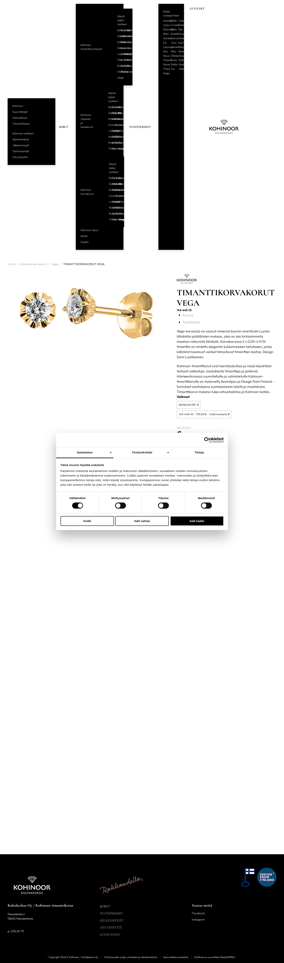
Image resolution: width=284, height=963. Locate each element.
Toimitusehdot (20, 151)
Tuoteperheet (140, 127)
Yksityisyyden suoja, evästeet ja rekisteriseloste (130, 957)
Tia (112, 219)
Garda (127, 42)
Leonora (117, 54)
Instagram (198, 919)
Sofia (112, 213)
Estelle (117, 42)
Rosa (117, 65)
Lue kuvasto (110, 934)
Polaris (118, 136)
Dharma (112, 184)
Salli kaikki (197, 521)
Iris (108, 125)
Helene (117, 48)
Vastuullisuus (19, 117)
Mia (117, 60)
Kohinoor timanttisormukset (91, 47)
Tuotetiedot (191, 322)
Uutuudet (197, 9)
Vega (117, 77)
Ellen (127, 36)
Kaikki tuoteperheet (171, 13)
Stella (117, 71)
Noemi (108, 136)
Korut (63, 127)
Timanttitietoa (20, 123)
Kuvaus (187, 315)
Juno (112, 195)
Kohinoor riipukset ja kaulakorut (87, 121)
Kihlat (84, 236)
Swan (127, 65)
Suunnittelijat (20, 112)
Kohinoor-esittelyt (23, 133)
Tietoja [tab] (199, 452)
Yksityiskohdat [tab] (142, 452)
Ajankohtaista (20, 139)
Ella (180, 29)
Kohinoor (17, 106)
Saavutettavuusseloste (175, 957)
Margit (112, 201)
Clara (127, 30)
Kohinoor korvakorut (87, 192)
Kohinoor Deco (89, 230)
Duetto (85, 242)
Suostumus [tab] (85, 452)
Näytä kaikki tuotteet (122, 20)
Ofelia (112, 207)
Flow (181, 34)
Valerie (127, 71)
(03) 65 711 (17, 931)
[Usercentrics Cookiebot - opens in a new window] (207, 440)
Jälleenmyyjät (20, 145)
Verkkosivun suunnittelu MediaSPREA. (215, 957)
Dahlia (117, 36)
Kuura (127, 48)
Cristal (118, 107)
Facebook (198, 913)
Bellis (117, 30)
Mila (127, 54)
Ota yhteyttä (19, 157)
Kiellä (87, 521)
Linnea (108, 130)
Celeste (112, 178)
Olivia (127, 60)
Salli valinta (142, 521)
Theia (108, 148)
